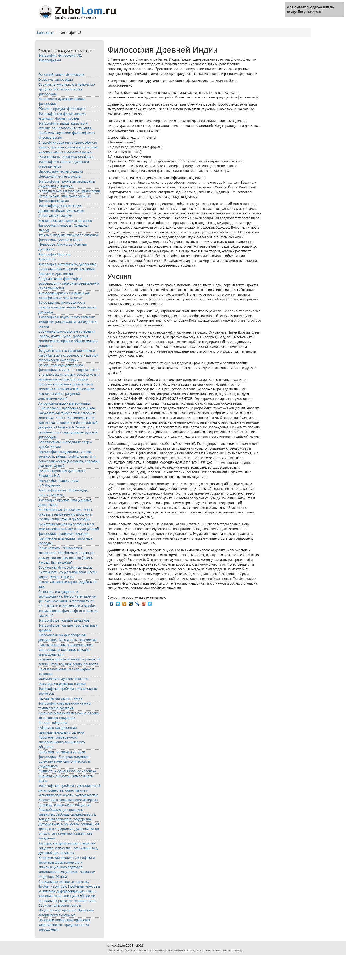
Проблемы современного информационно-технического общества (61, 742)
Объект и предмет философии (61, 109)
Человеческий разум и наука (60, 698)
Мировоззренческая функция (60, 171)
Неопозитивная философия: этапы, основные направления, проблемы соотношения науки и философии (65, 514)
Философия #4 (49, 60)
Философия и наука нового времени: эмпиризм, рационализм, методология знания (67, 321)
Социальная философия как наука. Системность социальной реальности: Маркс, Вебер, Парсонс (67, 572)
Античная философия (55, 216)
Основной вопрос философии (61, 74)
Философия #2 (69, 55)
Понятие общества (52, 723)
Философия (47, 55)
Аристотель (47, 259)
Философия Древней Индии (59, 206)
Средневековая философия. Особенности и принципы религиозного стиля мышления (68, 283)
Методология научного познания (63, 679)
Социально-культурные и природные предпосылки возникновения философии (66, 89)
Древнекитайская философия (61, 211)
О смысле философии (55, 79)
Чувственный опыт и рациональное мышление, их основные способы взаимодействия (65, 649)
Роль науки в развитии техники (62, 684)
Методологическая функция (59, 176)
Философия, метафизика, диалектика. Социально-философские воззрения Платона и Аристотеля (67, 269)
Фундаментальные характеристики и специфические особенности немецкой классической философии (68, 355)
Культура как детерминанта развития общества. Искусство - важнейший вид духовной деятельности (68, 848)
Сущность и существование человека (67, 771)
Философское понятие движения (63, 620)
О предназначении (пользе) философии (69, 191)
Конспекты (45, 33)
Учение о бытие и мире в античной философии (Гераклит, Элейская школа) (65, 225)
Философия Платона (54, 254)
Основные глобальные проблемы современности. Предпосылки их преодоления (64, 924)
